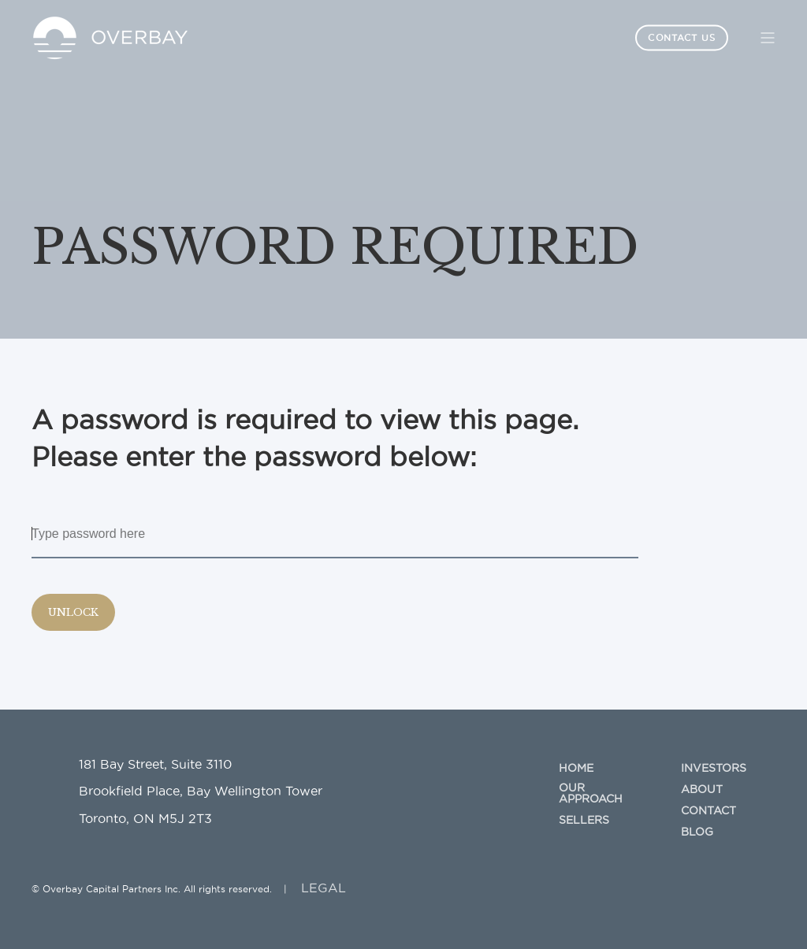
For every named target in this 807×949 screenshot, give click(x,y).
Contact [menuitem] (708, 810)
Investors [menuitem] (713, 767)
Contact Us (682, 37)
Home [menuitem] (576, 767)
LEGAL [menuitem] (323, 887)
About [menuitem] (702, 789)
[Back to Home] (110, 36)
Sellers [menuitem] (584, 819)
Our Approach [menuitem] (591, 793)
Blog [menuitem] (697, 831)
